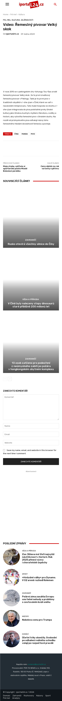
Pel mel (13, 14)
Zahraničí (30, 240)
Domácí (25, 634)
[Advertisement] (31, 504)
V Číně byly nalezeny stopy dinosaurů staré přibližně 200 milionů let (31, 305)
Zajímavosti (27, 20)
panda (25, 134)
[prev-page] (5, 379)
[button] (55, 4)
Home (5, 14)
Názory (25, 616)
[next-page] (10, 379)
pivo (33, 134)
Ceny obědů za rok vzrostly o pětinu (50, 167)
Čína (16, 134)
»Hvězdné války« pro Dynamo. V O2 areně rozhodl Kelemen (39, 579)
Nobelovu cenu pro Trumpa (37, 619)
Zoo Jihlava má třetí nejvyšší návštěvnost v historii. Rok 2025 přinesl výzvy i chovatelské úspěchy (38, 558)
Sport (25, 574)
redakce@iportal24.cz (37, 664)
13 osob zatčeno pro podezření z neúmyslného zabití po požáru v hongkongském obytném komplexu (31, 366)
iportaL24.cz (12, 34)
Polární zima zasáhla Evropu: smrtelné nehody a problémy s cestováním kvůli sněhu (38, 599)
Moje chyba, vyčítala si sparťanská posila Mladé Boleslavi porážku (15, 168)
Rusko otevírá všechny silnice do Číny (31, 243)
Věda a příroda (30, 299)
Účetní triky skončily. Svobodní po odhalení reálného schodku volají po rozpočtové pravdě (39, 640)
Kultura (22, 14)
